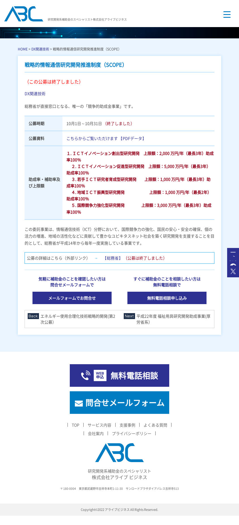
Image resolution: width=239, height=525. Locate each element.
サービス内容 (99, 425)
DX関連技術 (40, 49)
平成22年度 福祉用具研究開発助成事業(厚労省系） (173, 319)
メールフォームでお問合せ (72, 298)
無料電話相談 (134, 375)
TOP (75, 425)
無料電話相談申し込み (167, 298)
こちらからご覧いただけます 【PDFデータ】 (106, 138)
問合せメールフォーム (124, 402)
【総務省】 (112, 258)
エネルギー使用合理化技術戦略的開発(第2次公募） (77, 319)
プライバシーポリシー (131, 433)
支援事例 (127, 425)
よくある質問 (155, 425)
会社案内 (96, 433)
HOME (23, 49)
